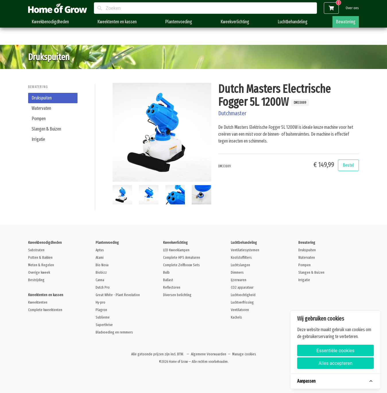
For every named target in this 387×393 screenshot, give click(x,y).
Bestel (348, 165)
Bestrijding (36, 280)
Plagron (101, 310)
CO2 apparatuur (242, 287)
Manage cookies (244, 354)
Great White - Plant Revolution (118, 295)
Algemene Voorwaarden (208, 354)
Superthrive (104, 325)
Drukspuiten (42, 98)
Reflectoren (171, 287)
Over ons (352, 8)
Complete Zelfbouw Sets (181, 265)
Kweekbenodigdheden (50, 21)
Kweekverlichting (234, 21)
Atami (100, 257)
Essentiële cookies (335, 350)
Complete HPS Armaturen (181, 257)
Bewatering (345, 21)
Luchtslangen (240, 265)
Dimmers (237, 272)
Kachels (236, 317)
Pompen (39, 118)
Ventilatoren (240, 310)
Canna (100, 280)
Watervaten (41, 108)
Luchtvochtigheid (243, 295)
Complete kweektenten (45, 310)
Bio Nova (102, 265)
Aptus (100, 250)
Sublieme (103, 317)
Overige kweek (39, 272)
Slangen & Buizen (46, 129)
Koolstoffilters (241, 257)
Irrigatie (38, 139)
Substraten (36, 250)
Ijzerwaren (238, 280)
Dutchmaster (232, 113)
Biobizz (101, 272)
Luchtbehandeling (292, 21)
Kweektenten (37, 302)
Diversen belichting (177, 295)
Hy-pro (100, 302)
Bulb (166, 272)
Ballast (168, 280)
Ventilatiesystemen (245, 250)
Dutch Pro (103, 287)
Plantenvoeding (178, 21)
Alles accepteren (335, 363)
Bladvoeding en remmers (114, 332)
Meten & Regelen (41, 265)
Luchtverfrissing (242, 302)
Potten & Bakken (40, 257)
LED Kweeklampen (176, 250)
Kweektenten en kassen (117, 21)
